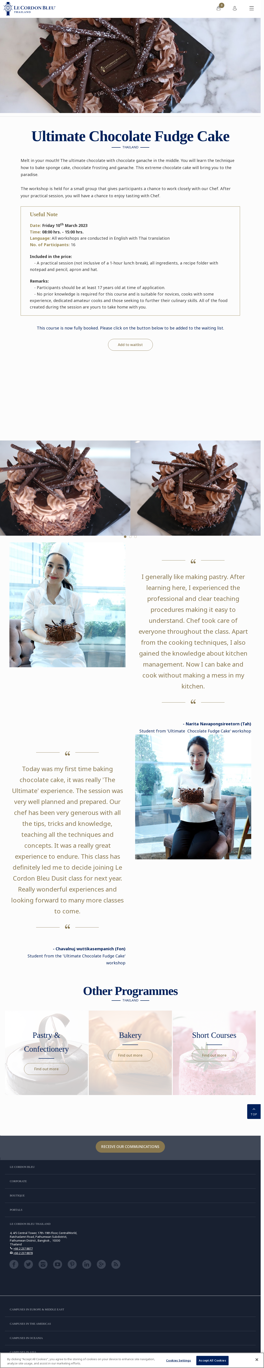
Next (256, 492)
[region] (132, 1360)
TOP (254, 1111)
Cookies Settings (178, 1360)
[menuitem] (218, 9)
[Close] (257, 1360)
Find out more (46, 1068)
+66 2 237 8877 (23, 1248)
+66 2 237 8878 (23, 1253)
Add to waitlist (130, 344)
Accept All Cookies (212, 1360)
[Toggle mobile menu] (252, 9)
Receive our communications (130, 1146)
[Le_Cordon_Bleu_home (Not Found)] (29, 9)
